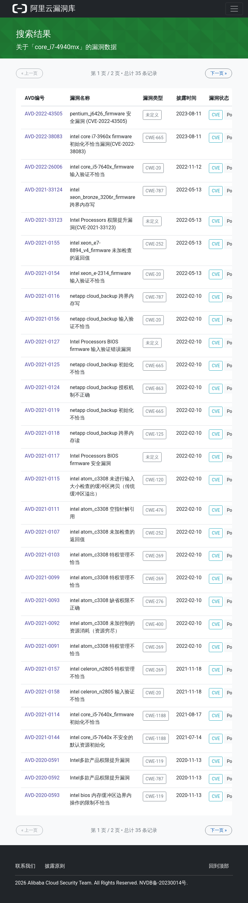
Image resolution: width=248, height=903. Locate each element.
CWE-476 (154, 510)
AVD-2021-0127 (42, 342)
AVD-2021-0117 (42, 456)
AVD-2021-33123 (43, 220)
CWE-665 (154, 137)
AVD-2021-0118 (42, 433)
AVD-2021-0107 (42, 532)
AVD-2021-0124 (42, 387)
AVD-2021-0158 (42, 692)
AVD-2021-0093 (42, 600)
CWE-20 (153, 167)
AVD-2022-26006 (43, 167)
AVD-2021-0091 (42, 646)
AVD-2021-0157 (42, 669)
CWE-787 (154, 190)
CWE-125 (154, 434)
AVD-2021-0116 (42, 296)
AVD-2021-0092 (42, 623)
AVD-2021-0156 (42, 319)
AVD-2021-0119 (42, 410)
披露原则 (55, 866)
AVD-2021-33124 (43, 190)
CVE (216, 114)
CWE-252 (154, 243)
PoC (231, 114)
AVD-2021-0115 (42, 479)
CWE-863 (154, 388)
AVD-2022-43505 (43, 114)
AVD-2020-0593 (42, 795)
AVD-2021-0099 (42, 578)
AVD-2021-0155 (42, 243)
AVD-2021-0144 (42, 737)
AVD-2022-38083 (43, 137)
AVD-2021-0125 (42, 365)
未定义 (152, 114)
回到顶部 (219, 866)
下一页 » (218, 73)
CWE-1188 (156, 715)
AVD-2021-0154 (42, 273)
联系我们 (25, 866)
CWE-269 (154, 555)
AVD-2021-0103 (42, 555)
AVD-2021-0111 (42, 509)
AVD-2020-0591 (42, 760)
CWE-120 (154, 479)
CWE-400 (154, 624)
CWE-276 (154, 601)
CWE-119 (154, 761)
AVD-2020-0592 (42, 778)
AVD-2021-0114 (42, 715)
